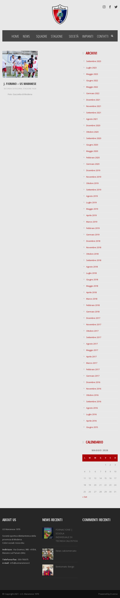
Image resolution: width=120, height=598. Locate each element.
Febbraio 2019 (93, 228)
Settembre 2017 (93, 337)
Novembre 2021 (93, 106)
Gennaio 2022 (92, 93)
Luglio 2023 (91, 67)
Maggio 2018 (92, 286)
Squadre (41, 36)
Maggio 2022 (92, 86)
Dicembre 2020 (93, 125)
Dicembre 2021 (93, 99)
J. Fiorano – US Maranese (20, 84)
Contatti (102, 36)
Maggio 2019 (92, 208)
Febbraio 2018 (93, 305)
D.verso (114, 594)
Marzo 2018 (91, 298)
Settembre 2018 (93, 260)
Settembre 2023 (93, 61)
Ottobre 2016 (92, 395)
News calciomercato (66, 550)
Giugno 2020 (92, 144)
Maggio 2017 (92, 350)
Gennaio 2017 (92, 375)
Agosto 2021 (92, 119)
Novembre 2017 (93, 324)
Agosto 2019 (92, 196)
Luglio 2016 (91, 414)
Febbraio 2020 (93, 157)
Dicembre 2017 (93, 318)
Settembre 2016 (93, 401)
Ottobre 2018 (92, 253)
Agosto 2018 (92, 266)
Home (15, 36)
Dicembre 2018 (93, 241)
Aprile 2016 (91, 420)
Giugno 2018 (92, 279)
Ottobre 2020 (92, 131)
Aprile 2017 (91, 356)
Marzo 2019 (91, 221)
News (26, 36)
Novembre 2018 (93, 247)
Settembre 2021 (93, 112)
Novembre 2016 (93, 388)
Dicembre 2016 (93, 382)
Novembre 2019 (93, 176)
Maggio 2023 (92, 74)
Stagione (57, 36)
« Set (84, 496)
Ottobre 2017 (92, 330)
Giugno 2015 (92, 427)
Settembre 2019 (93, 189)
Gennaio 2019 (92, 234)
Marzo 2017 (91, 363)
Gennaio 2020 (92, 164)
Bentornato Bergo (65, 566)
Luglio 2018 (91, 273)
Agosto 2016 (92, 407)
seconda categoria (13, 88)
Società (73, 36)
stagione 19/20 (29, 88)
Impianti (87, 36)
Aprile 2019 (91, 215)
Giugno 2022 (92, 80)
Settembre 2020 (93, 138)
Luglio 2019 (91, 202)
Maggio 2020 (92, 151)
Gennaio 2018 (92, 311)
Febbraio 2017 (93, 369)
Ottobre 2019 (92, 183)
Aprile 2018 (91, 292)
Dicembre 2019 (93, 170)
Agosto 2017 (92, 343)
